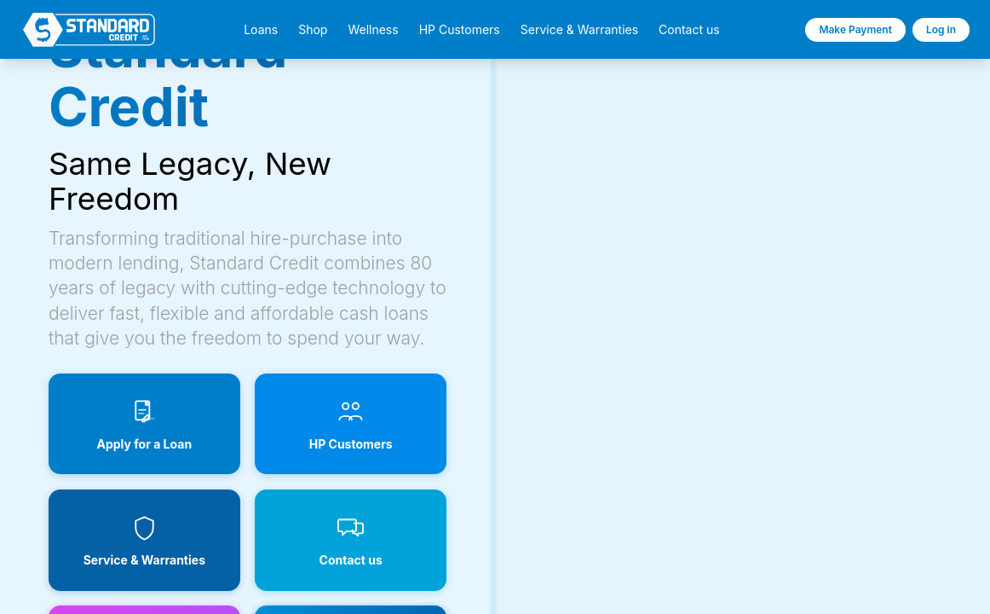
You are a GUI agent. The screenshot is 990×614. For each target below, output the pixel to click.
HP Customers (459, 30)
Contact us (689, 30)
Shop (312, 30)
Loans (261, 30)
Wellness (373, 30)
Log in (941, 29)
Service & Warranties (579, 30)
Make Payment (855, 29)
